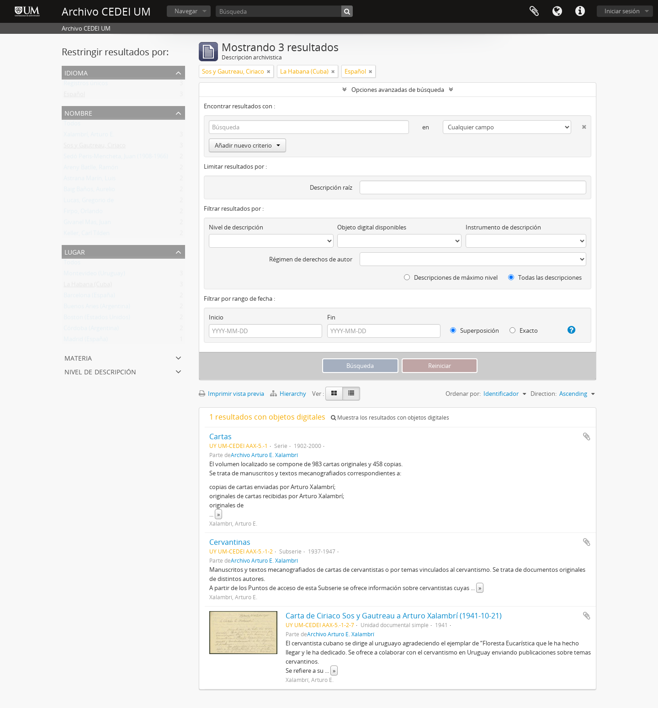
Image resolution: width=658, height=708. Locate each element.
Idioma (557, 11)
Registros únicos (86, 85)
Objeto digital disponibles (371, 227)
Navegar (186, 11)
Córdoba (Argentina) (91, 330)
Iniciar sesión (622, 11)
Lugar (74, 251)
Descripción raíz (331, 187)
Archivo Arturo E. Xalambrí (264, 454)
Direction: (544, 393)
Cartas (220, 436)
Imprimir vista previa (231, 393)
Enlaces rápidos (579, 11)
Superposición (474, 330)
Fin (331, 317)
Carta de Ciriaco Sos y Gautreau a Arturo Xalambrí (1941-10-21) (394, 616)
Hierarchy (289, 393)
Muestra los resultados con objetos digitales (390, 417)
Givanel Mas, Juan (87, 224)
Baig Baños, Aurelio (89, 191)
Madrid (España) (86, 341)
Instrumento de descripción (503, 227)
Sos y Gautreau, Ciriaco (95, 147)
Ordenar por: (463, 393)
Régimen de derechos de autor (310, 259)
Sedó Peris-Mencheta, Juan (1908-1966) (116, 158)
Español (74, 96)
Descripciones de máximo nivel (451, 277)
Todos (72, 125)
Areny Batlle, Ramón (91, 169)
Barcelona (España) (89, 297)
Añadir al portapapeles (586, 436)
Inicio (216, 317)
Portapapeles (534, 11)
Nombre (78, 112)
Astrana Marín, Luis (90, 180)
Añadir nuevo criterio (247, 145)
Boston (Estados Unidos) (97, 319)
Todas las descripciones (545, 277)
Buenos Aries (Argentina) (97, 308)
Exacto (523, 330)
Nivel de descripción (100, 371)
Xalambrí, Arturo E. (89, 136)
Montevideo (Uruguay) (94, 275)
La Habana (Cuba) (88, 286)
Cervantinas (229, 542)
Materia (78, 357)
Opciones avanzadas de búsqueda (397, 89)
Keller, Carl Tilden (87, 235)
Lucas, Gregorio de (89, 202)
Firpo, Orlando (83, 213)
